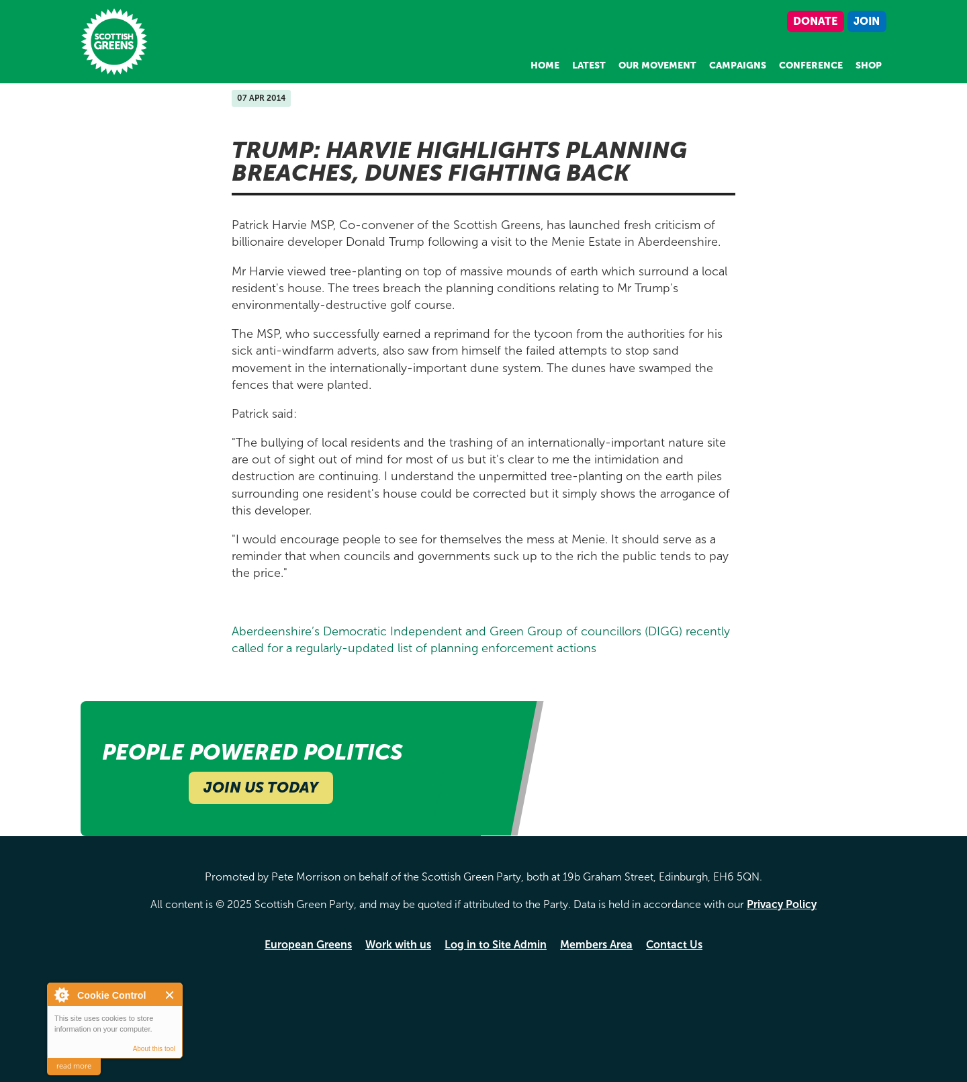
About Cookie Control (61, 994)
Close (170, 995)
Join (867, 21)
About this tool (154, 1048)
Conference (811, 65)
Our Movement (657, 65)
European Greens (308, 944)
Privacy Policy (782, 904)
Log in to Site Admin (496, 944)
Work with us (398, 944)
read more (73, 1066)
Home (545, 65)
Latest (589, 65)
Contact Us (674, 944)
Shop (869, 65)
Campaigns (737, 65)
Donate (815, 21)
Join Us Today (260, 787)
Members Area (596, 944)
